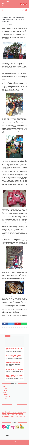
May (5, 390)
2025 (4, 386)
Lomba (24, 412)
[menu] (2, 9)
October (6, 394)
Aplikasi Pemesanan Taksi (12, 407)
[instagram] (26, 4)
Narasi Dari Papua (11, 416)
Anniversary (4, 407)
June (5, 400)
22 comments (9, 23)
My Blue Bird (4, 416)
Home (14, 441)
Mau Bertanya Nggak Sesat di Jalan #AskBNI (15, 414)
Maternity (4, 414)
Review (20, 416)
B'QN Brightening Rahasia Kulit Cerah (13, 362)
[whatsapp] (24, 323)
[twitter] (23, 4)
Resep (17, 416)
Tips (24, 416)
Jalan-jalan (15, 412)
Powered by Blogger (15, 443)
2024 (4, 392)
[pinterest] (17, 323)
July (5, 388)
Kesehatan (20, 412)
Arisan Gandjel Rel (21, 407)
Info (10, 412)
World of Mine (5, 2)
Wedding (3, 418)
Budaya (3, 412)
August (6, 398)
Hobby (7, 412)
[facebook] (21, 4)
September (7, 396)
